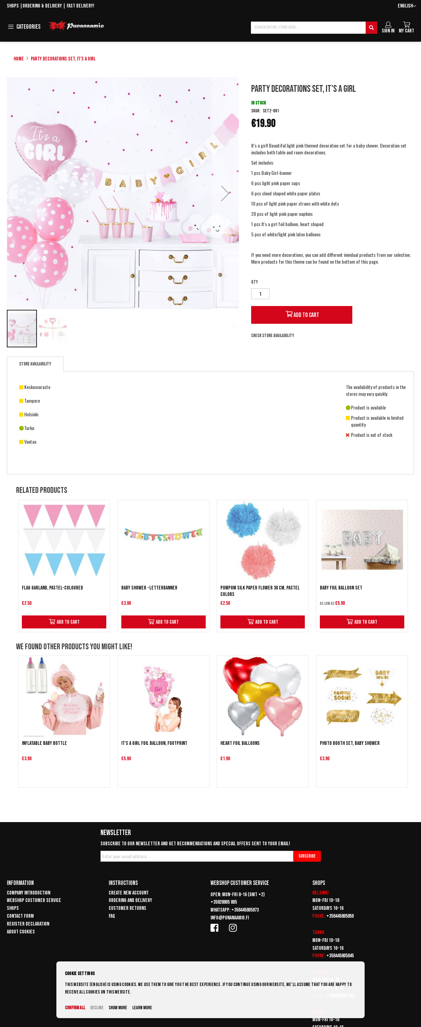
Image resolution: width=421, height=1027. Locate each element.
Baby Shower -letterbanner (149, 588)
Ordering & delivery (42, 6)
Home (19, 59)
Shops (13, 6)
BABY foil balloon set (341, 588)
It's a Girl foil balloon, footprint (154, 743)
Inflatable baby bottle (44, 743)
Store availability (35, 364)
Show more (118, 1008)
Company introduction (28, 893)
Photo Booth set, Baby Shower (350, 743)
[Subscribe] (307, 856)
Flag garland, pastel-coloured (52, 588)
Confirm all (75, 1008)
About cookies (21, 932)
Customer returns (127, 908)
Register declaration (28, 924)
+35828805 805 (223, 902)
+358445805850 (340, 916)
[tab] (35, 364)
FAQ (112, 916)
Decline (97, 1008)
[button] (407, 6)
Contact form (20, 916)
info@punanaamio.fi (229, 918)
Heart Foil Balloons (240, 743)
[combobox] (314, 28)
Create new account (129, 893)
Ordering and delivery (130, 900)
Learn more (142, 1008)
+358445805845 (340, 956)
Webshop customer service (34, 900)
